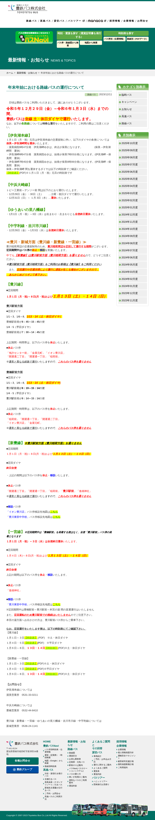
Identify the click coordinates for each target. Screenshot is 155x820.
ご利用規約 (123, 767)
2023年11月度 (130, 300)
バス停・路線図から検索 (67, 44)
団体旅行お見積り (101, 784)
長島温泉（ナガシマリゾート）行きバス (53, 783)
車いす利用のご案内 (78, 777)
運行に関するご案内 (102, 765)
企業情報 (128, 21)
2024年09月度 (130, 236)
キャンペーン (129, 102)
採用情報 (114, 21)
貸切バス (59, 21)
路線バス (31, 21)
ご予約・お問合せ (52, 793)
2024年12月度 (130, 214)
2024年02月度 (130, 279)
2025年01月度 (130, 207)
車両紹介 (97, 756)
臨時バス (127, 94)
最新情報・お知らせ (27, 73)
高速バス (45, 21)
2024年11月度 (130, 221)
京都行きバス (50, 779)
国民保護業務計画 (126, 764)
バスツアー (76, 21)
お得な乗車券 (75, 759)
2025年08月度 (130, 157)
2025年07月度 (130, 164)
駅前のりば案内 (76, 765)
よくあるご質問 (100, 768)
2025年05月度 (130, 178)
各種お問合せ (22, 760)
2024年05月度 (130, 264)
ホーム (9, 73)
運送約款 (73, 786)
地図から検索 (91, 43)
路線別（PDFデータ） (137, 39)
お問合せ (142, 21)
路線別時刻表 (50, 766)
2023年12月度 (130, 293)
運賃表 (96, 771)
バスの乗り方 (75, 774)
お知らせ (127, 109)
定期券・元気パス (77, 762)
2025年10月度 (130, 143)
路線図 (72, 753)
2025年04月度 (130, 186)
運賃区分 (73, 756)
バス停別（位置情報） (114, 39)
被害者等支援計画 (126, 761)
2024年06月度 (130, 257)
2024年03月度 (130, 271)
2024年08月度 (130, 243)
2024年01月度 (130, 286)
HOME (47, 741)
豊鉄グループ (22, 769)
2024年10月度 (130, 229)
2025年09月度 (130, 150)
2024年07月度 (130, 250)
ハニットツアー (100, 781)
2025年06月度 (130, 171)
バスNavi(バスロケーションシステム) (78, 769)
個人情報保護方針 (126, 752)
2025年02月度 (130, 200)
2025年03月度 (130, 193)
